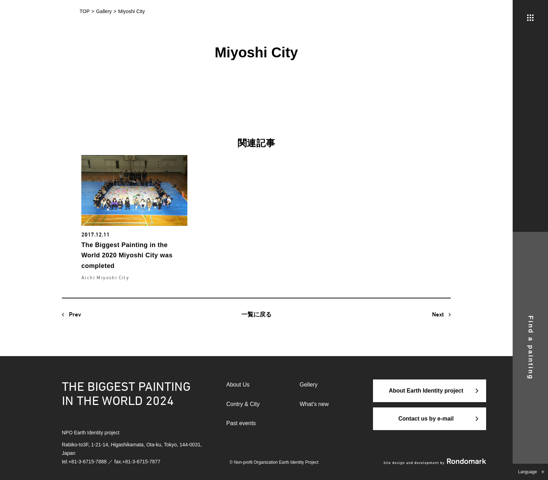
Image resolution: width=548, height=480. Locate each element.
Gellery (309, 385)
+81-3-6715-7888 (88, 461)
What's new (314, 404)
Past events (241, 423)
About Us (238, 385)
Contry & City (243, 404)
